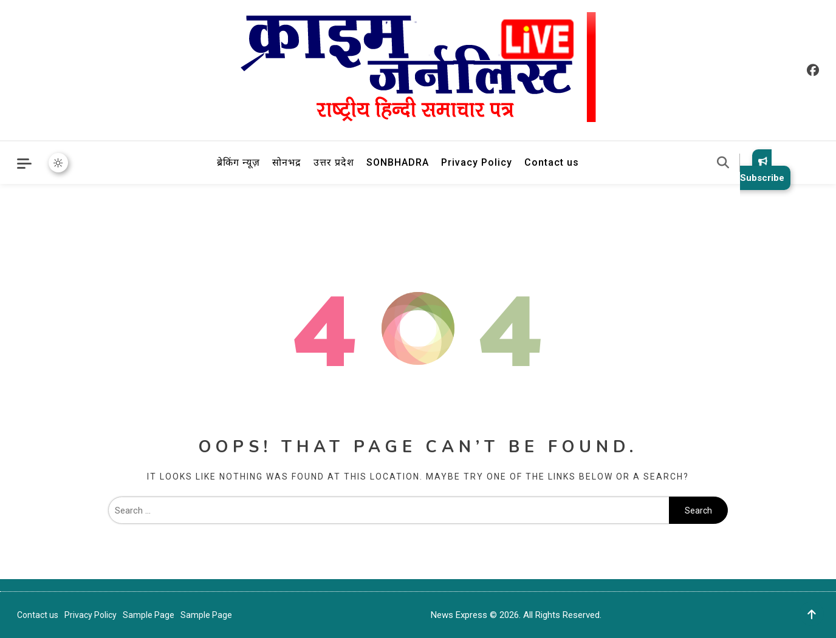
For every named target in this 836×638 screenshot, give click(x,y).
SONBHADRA (397, 162)
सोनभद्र (286, 162)
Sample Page (148, 615)
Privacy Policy (476, 162)
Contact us (551, 162)
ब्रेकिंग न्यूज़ (238, 162)
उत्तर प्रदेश (334, 162)
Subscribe (762, 169)
